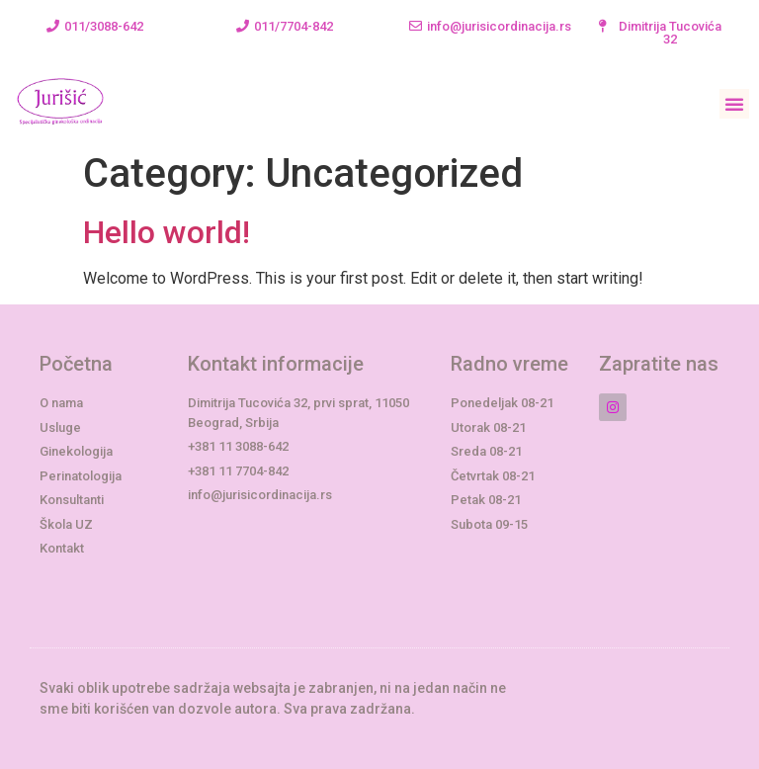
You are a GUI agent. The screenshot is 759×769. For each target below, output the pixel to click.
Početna (76, 364)
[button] (95, 26)
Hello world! (166, 232)
